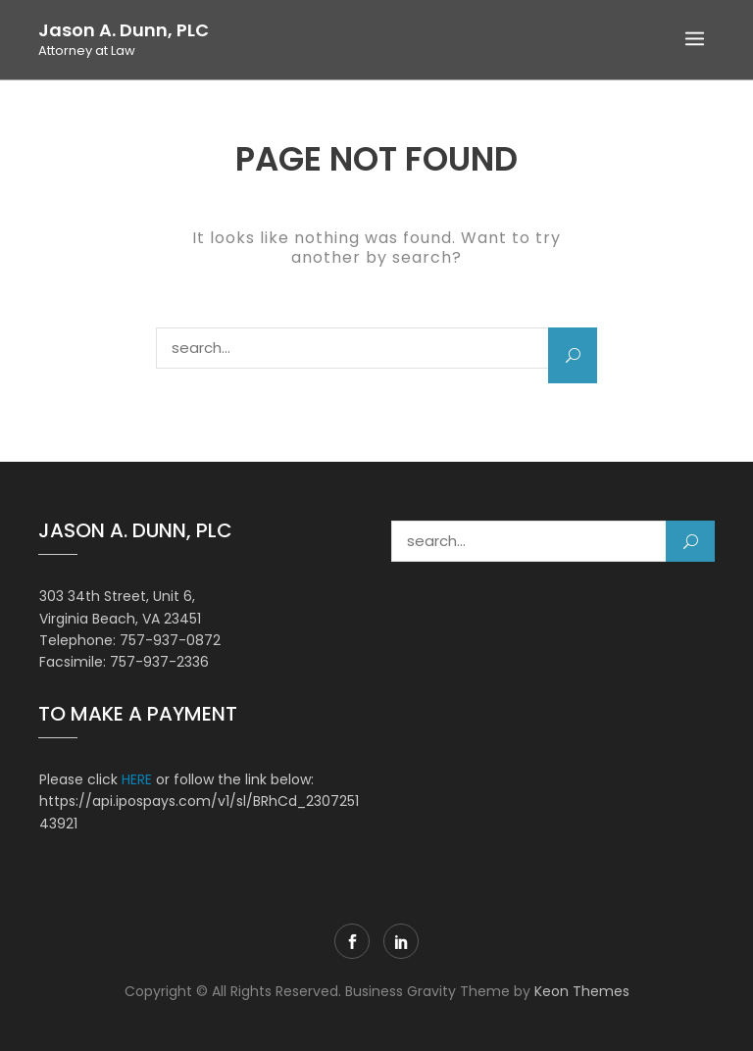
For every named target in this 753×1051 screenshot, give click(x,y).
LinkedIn (401, 941)
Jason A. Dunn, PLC (123, 30)
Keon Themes (581, 991)
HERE (137, 779)
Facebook (352, 941)
